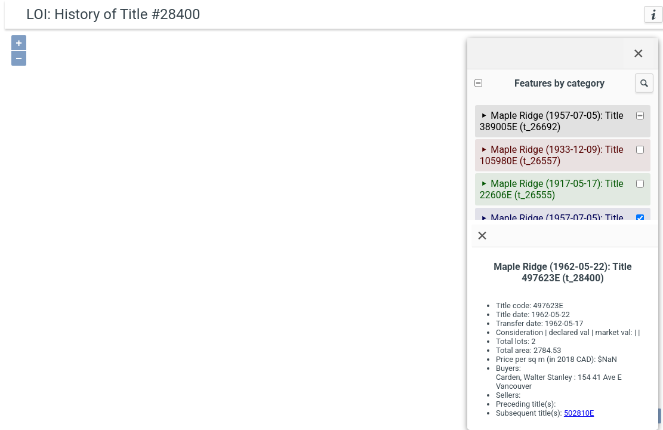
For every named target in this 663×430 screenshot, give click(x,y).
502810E (579, 412)
